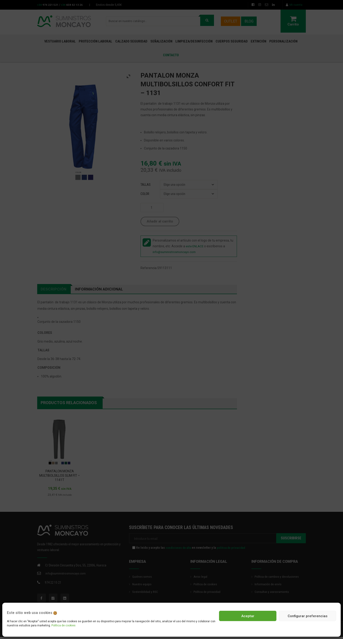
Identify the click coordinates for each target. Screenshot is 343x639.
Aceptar (247, 616)
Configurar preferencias (307, 616)
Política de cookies (63, 625)
